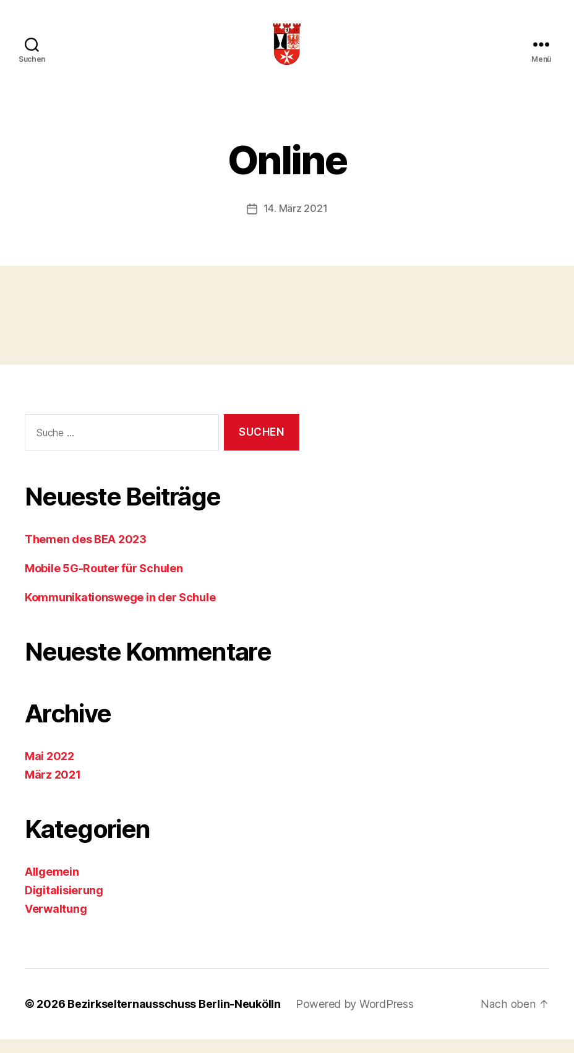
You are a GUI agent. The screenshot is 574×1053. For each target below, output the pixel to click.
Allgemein (52, 885)
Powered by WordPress (355, 1018)
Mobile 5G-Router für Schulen (103, 582)
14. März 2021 (295, 223)
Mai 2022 (49, 770)
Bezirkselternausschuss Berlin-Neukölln (174, 1018)
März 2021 (53, 788)
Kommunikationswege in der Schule (120, 611)
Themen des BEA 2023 (86, 553)
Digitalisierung (64, 904)
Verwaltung (56, 922)
